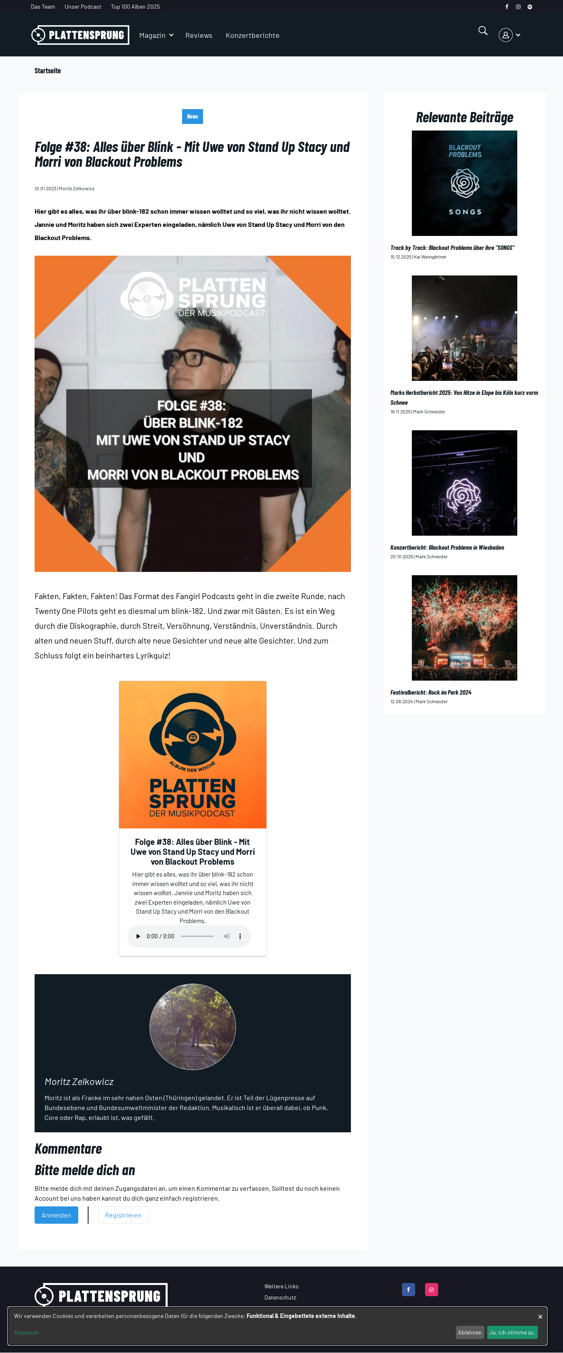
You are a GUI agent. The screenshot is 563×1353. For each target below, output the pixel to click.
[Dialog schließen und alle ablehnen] (540, 1312)
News (192, 116)
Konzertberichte (253, 35)
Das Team (43, 6)
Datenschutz (280, 1297)
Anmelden (56, 1215)
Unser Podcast (83, 6)
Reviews (199, 35)
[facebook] (506, 7)
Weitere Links (281, 1286)
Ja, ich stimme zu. (512, 1332)
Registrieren (123, 1215)
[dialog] (277, 1326)
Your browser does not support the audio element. (189, 936)
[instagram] (518, 7)
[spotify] (530, 7)
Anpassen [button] (26, 1332)
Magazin (152, 35)
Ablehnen (470, 1332)
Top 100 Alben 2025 (135, 6)
